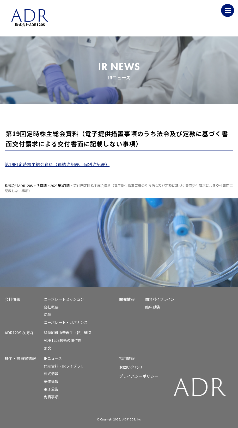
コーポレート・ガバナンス (66, 322)
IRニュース (53, 358)
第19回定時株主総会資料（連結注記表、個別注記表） (57, 164)
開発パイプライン (159, 299)
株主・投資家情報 (20, 358)
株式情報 (51, 373)
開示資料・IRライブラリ (64, 366)
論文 (47, 348)
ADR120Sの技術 (19, 332)
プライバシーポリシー (138, 376)
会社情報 (12, 299)
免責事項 (51, 396)
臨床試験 (152, 307)
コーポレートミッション (64, 299)
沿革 (47, 314)
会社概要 (51, 307)
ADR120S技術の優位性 (63, 340)
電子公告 (51, 389)
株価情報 (51, 381)
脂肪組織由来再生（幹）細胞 (67, 332)
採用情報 (127, 358)
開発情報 (127, 299)
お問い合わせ (131, 367)
